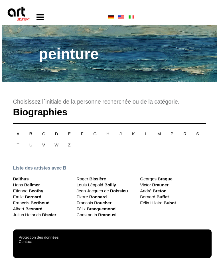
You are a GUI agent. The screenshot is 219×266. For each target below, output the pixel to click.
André (153, 190)
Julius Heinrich (34, 214)
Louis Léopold (96, 184)
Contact (25, 241)
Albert (27, 208)
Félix (95, 208)
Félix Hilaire (158, 202)
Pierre (91, 196)
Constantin (96, 214)
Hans (26, 184)
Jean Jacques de (102, 190)
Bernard (154, 196)
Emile (27, 196)
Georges (156, 178)
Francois (31, 202)
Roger (91, 178)
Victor (154, 184)
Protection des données (39, 237)
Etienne (28, 190)
